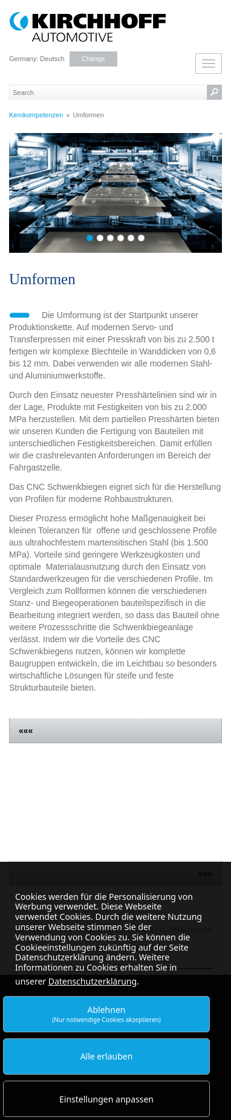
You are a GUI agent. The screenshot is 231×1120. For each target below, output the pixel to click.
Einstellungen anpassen (106, 1099)
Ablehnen (106, 1014)
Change (93, 58)
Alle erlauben (106, 1056)
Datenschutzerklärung (92, 981)
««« (26, 730)
